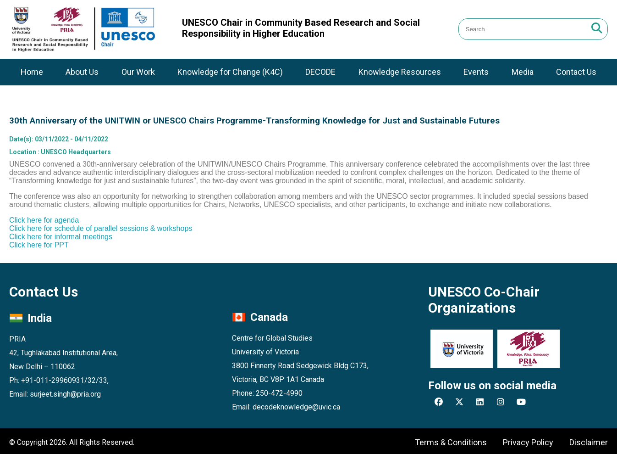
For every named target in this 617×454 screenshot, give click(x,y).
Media (523, 72)
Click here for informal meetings (60, 237)
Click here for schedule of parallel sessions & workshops (100, 228)
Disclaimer (588, 442)
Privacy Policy (528, 442)
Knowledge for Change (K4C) (230, 72)
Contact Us (576, 72)
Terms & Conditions (451, 442)
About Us (82, 72)
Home (32, 72)
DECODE (320, 72)
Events (476, 72)
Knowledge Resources (399, 72)
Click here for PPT (39, 245)
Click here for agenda (44, 220)
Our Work (138, 72)
